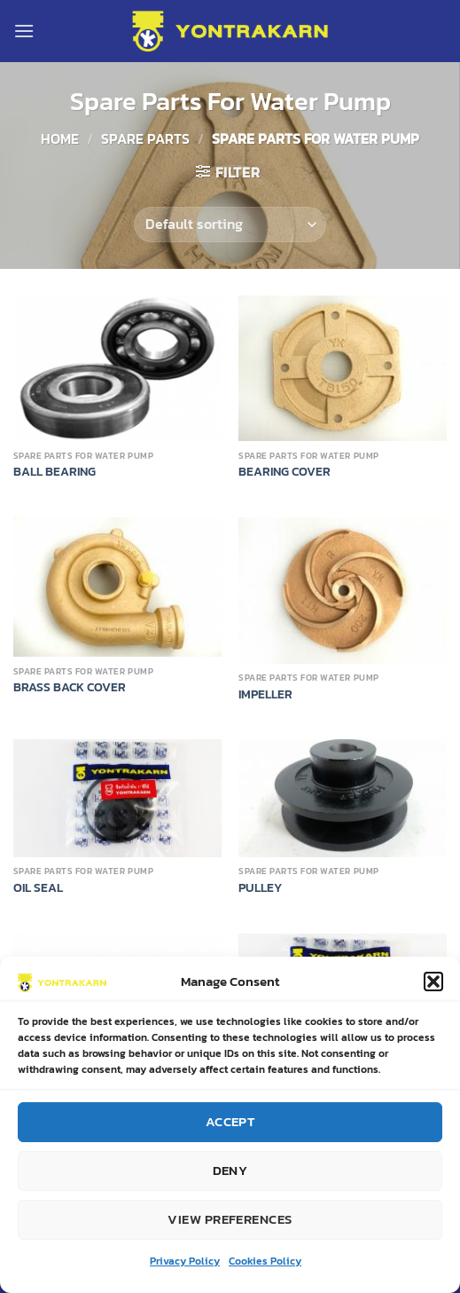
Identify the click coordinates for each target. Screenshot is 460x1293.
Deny (230, 1171)
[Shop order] (229, 224)
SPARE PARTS (145, 138)
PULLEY (260, 888)
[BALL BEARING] (117, 369)
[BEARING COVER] (342, 369)
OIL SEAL (38, 888)
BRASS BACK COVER (69, 688)
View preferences (230, 1220)
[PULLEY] (342, 797)
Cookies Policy (265, 1261)
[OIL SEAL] (117, 797)
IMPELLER (265, 695)
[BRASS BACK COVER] (117, 587)
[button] (433, 981)
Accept (230, 1122)
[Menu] (24, 30)
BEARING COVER (284, 472)
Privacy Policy (185, 1261)
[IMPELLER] (342, 590)
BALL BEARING (54, 472)
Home (60, 138)
